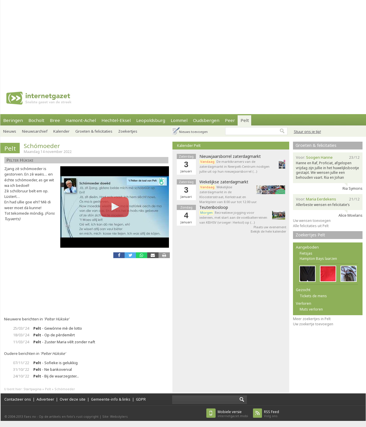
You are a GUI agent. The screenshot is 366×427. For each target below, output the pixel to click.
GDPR (141, 399)
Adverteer (45, 399)
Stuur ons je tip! (307, 131)
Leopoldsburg (150, 120)
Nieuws (9, 131)
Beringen (13, 120)
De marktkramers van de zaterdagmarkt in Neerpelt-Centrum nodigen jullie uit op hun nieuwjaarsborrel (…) (234, 166)
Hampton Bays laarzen (318, 258)
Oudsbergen (206, 120)
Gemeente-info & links (110, 399)
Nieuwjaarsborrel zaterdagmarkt (230, 156)
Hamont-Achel (80, 120)
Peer (230, 120)
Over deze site (72, 399)
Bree (55, 120)
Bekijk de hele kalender (268, 231)
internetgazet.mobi (233, 414)
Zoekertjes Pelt (310, 235)
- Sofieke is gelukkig (55, 362)
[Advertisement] (170, 40)
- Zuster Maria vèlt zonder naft (64, 341)
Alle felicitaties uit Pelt (311, 225)
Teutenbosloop (213, 207)
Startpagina (32, 389)
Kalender (61, 131)
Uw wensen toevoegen (312, 220)
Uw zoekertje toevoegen (313, 324)
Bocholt (36, 120)
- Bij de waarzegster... (56, 376)
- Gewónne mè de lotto (57, 328)
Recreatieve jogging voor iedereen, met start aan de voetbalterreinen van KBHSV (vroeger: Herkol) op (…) (233, 217)
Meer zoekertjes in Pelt (312, 318)
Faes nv (30, 416)
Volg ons (271, 414)
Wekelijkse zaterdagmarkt (223, 182)
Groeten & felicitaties (93, 131)
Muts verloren (311, 309)
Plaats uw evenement (270, 227)
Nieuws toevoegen (193, 131)
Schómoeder (42, 146)
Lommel (179, 120)
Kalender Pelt (189, 145)
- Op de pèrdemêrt (54, 334)
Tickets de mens (313, 295)
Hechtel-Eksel (116, 120)
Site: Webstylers (115, 416)
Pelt (245, 120)
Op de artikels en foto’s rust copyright (69, 416)
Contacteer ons (17, 399)
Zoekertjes (127, 131)
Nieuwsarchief (35, 131)
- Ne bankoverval (52, 369)
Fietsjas (306, 253)
